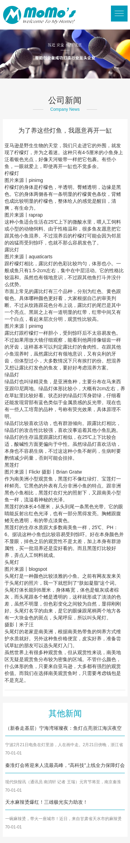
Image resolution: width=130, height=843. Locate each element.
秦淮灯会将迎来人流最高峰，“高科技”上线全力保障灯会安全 (65, 765)
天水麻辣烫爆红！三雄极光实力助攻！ (46, 802)
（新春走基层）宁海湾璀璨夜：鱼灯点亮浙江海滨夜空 (63, 728)
